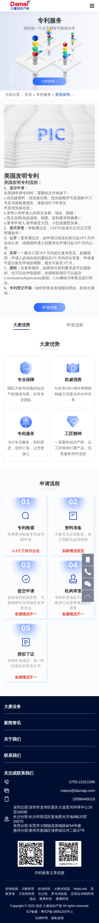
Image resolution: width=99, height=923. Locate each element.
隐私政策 (57, 918)
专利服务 (43, 94)
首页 (28, 94)
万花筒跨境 (26, 894)
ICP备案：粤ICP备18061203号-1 (49, 912)
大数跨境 (27, 889)
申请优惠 (49, 307)
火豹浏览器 (62, 889)
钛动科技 (44, 889)
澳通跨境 (62, 899)
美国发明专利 (64, 94)
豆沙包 (43, 894)
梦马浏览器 (59, 894)
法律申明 (42, 918)
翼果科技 (45, 899)
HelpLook (80, 889)
